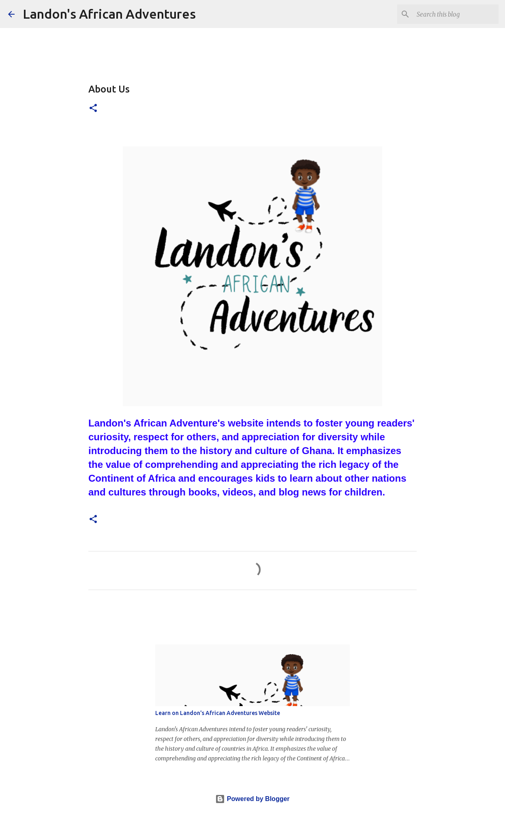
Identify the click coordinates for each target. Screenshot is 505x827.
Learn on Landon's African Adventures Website (217, 713)
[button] (93, 108)
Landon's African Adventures (109, 13)
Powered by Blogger (252, 798)
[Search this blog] (456, 14)
